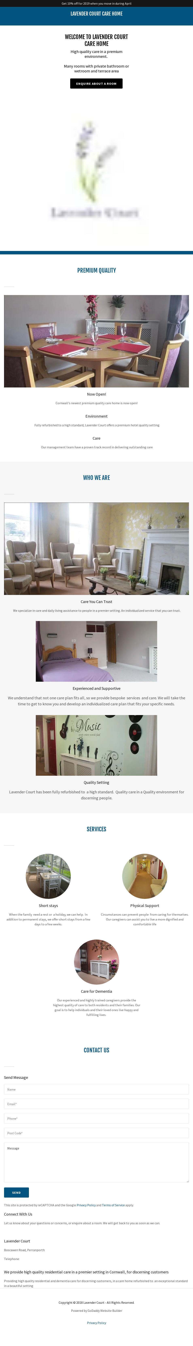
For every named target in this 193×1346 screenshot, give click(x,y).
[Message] (96, 1169)
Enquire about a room (96, 86)
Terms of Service (113, 1212)
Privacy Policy (86, 1212)
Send (16, 1200)
